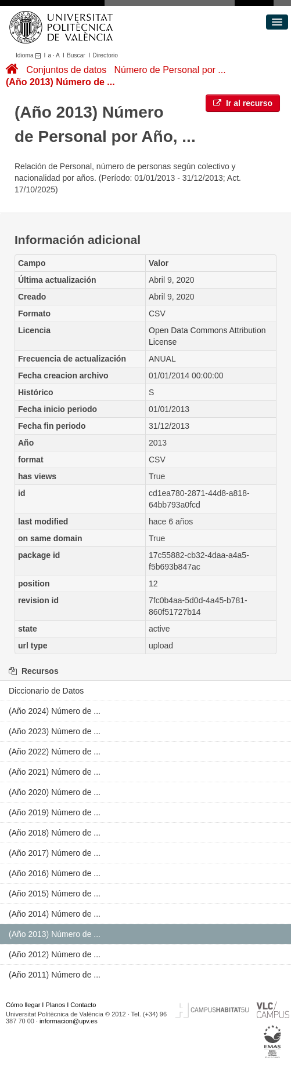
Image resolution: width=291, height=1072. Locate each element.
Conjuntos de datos (66, 70)
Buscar (76, 55)
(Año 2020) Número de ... (54, 792)
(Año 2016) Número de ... (54, 873)
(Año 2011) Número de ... (54, 974)
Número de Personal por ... (170, 70)
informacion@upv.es (68, 1021)
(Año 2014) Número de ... (54, 913)
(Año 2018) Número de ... (54, 832)
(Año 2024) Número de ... (54, 711)
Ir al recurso (242, 103)
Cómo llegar (23, 1004)
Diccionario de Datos (46, 690)
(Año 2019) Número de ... (54, 812)
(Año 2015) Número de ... (54, 893)
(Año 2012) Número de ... (54, 954)
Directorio (105, 55)
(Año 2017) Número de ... (54, 853)
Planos (56, 1004)
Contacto (83, 1004)
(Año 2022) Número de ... (54, 751)
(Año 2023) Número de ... (54, 731)
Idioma (30, 55)
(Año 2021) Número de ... (54, 771)
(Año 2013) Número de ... (60, 82)
